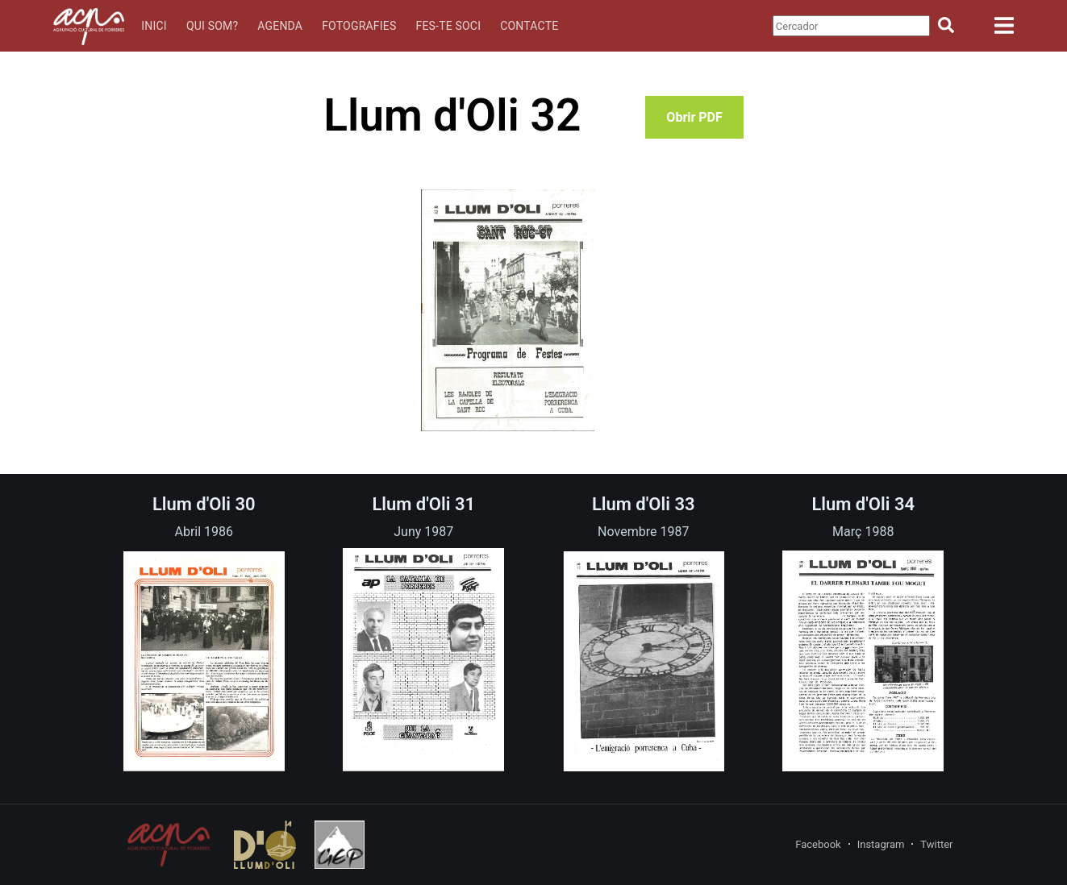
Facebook (817, 844)
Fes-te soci (448, 25)
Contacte (529, 25)
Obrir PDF (694, 117)
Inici (154, 25)
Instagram (881, 844)
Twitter (936, 844)
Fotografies (359, 25)
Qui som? (212, 25)
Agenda (279, 25)
